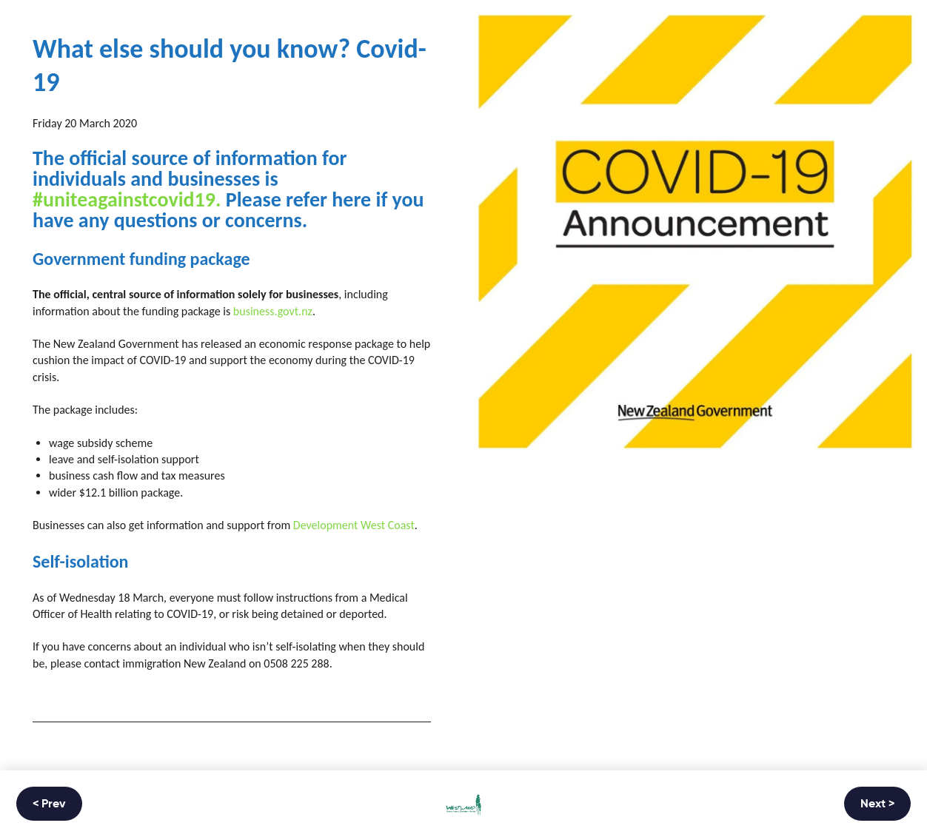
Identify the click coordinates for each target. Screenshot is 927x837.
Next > (877, 804)
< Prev (49, 804)
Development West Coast (354, 525)
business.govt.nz (272, 311)
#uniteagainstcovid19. (127, 199)
